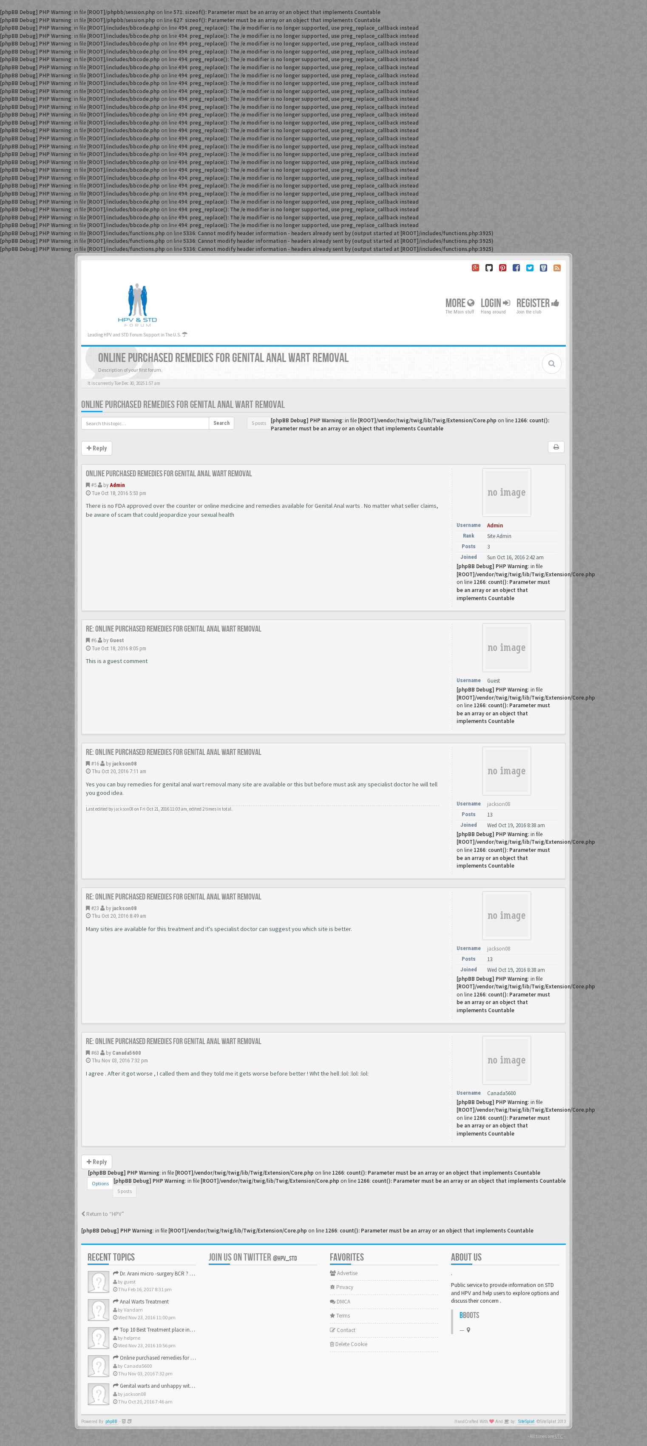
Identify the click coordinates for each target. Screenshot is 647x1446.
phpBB (111, 1421)
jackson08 (124, 763)
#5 (93, 485)
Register (537, 303)
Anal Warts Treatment (141, 1301)
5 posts (259, 423)
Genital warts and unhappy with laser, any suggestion (177, 1385)
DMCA (340, 1301)
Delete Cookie (348, 1344)
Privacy (341, 1287)
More (460, 303)
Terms (340, 1315)
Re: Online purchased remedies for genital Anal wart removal (173, 629)
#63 (95, 1053)
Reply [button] (97, 448)
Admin (117, 485)
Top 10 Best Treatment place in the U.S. (160, 1329)
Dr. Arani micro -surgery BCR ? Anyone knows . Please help (183, 1273)
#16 (95, 763)
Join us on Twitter (253, 1257)
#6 (93, 640)
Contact (342, 1330)
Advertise (344, 1273)
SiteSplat (526, 1421)
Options (100, 1183)
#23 (95, 908)
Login (495, 303)
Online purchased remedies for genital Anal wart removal (183, 405)
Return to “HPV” (102, 1214)
